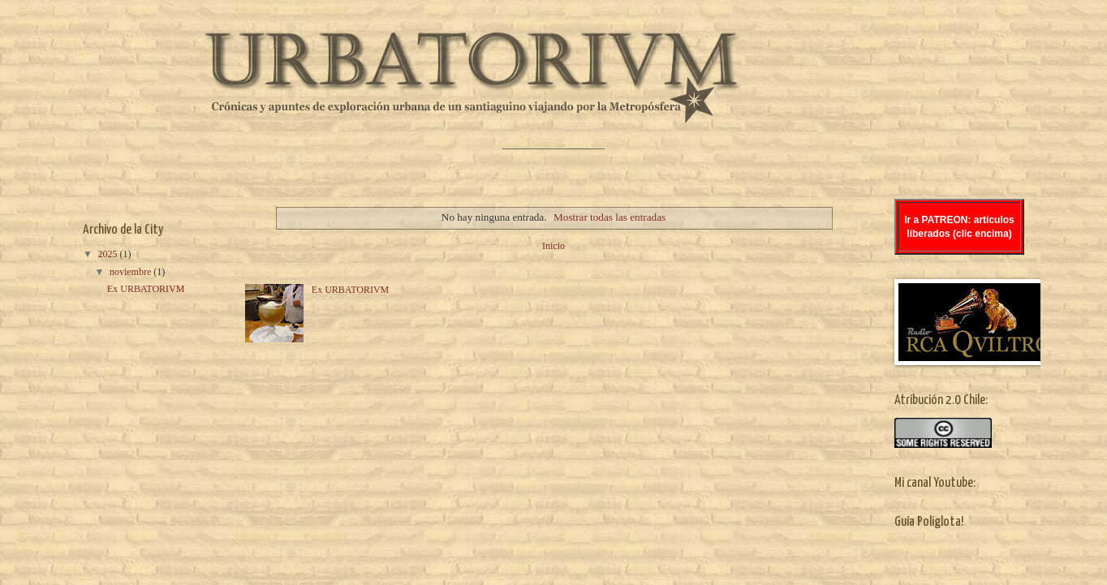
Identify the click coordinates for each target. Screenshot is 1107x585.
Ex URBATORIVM (350, 289)
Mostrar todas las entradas (609, 217)
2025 (109, 254)
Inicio (553, 246)
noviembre (131, 271)
